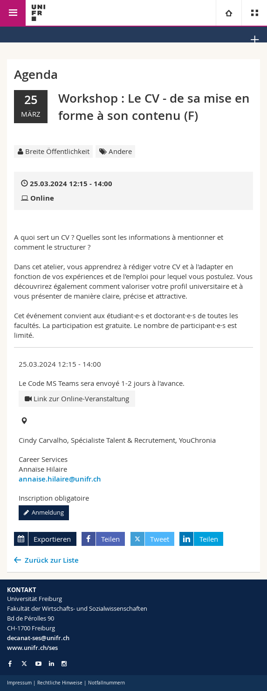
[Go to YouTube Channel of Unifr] (38, 664)
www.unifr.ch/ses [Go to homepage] (32, 647)
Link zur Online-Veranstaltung (77, 398)
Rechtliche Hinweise (59, 683)
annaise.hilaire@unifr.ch (60, 479)
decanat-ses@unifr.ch (38, 638)
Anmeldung (44, 512)
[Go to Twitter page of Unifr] (24, 663)
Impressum (19, 683)
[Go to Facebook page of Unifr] (10, 663)
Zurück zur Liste (52, 560)
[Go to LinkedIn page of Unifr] (51, 664)
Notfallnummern (106, 683)
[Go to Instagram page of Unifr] (64, 664)
